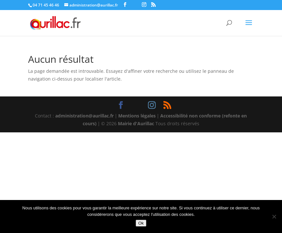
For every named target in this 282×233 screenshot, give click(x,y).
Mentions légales (137, 116)
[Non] (274, 216)
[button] (249, 27)
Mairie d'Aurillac (136, 123)
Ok (141, 223)
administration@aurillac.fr (84, 116)
